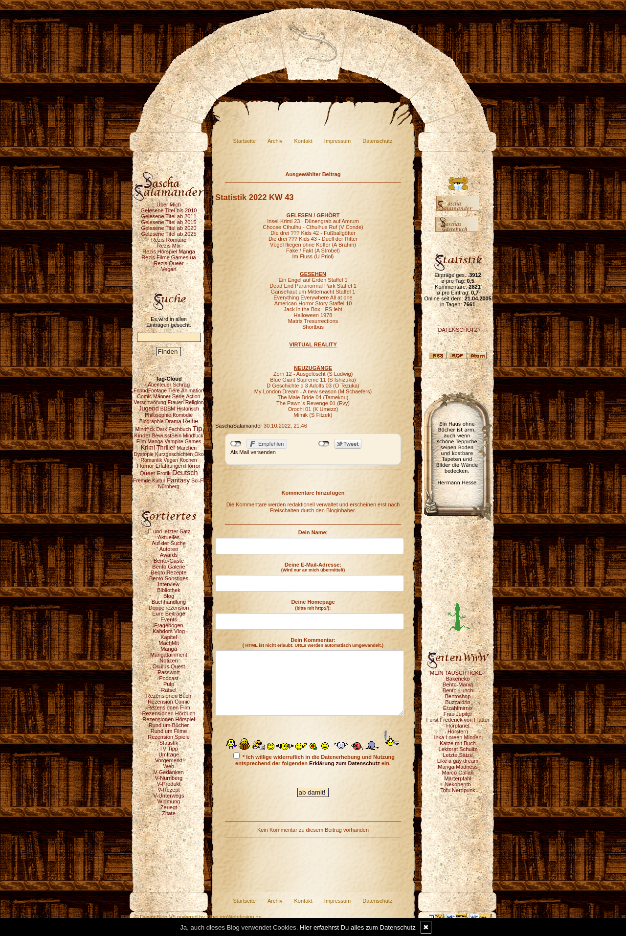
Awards (169, 555)
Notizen (168, 660)
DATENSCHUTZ (457, 330)
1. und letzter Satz (169, 531)
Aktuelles (169, 537)
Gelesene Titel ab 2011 (168, 216)
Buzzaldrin (457, 702)
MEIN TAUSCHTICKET (458, 673)
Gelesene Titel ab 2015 (168, 222)
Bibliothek (168, 590)
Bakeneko (458, 679)
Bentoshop (458, 696)
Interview (168, 584)
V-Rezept (168, 790)
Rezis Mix (168, 246)
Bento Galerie (168, 567)
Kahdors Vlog (169, 631)
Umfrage (168, 754)
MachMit (168, 643)
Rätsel (168, 690)
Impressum (337, 141)
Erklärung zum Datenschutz (344, 763)
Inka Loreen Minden (457, 737)
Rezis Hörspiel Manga (168, 251)
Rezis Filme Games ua (168, 257)
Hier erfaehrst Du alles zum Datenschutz (358, 927)
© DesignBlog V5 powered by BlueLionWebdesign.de (198, 917)
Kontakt (303, 141)
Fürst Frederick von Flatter (458, 720)
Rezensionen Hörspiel (168, 719)
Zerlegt (168, 807)
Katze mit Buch (458, 743)
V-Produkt (168, 784)
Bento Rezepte (169, 572)
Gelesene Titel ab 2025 (168, 234)
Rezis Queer (168, 263)
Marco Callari (458, 773)
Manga (168, 649)
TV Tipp (168, 749)
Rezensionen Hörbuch (169, 713)
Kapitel (168, 637)
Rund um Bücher (169, 725)
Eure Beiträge (168, 613)
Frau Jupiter (458, 714)
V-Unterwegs (169, 796)
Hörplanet (458, 726)
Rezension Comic (169, 702)
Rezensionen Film (168, 707)
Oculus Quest (169, 666)
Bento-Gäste (169, 561)
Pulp (168, 684)
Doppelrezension (169, 608)
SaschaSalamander (238, 426)
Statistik (169, 743)
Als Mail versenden (253, 452)
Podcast (169, 678)
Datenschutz (377, 141)
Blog (168, 596)
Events (168, 619)
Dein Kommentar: (313, 642)
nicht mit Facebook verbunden (236, 444)
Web (168, 766)
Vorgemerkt (168, 760)
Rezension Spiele (169, 737)
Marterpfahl (457, 778)
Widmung (168, 801)
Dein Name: (313, 532)
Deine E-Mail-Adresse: (313, 567)
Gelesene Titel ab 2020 (168, 228)
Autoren (169, 549)
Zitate (169, 813)
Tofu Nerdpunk (457, 790)
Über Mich (168, 204)
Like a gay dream (457, 761)
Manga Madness (457, 767)
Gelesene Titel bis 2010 (169, 210)
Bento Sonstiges (168, 578)
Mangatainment (168, 655)
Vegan (168, 269)
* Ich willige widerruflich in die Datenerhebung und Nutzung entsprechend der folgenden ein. (314, 759)
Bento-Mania (458, 684)
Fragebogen (168, 625)
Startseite (244, 141)
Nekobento (457, 784)
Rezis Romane (168, 240)
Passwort (168, 672)
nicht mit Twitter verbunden (324, 444)
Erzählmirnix (458, 708)
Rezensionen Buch (168, 696)
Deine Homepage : (313, 605)
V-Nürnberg (168, 778)
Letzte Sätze (457, 755)
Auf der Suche (169, 543)
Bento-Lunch (458, 690)
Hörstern (457, 731)
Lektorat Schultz (458, 749)
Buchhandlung (169, 602)
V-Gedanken (168, 772)
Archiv (275, 141)
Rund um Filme (169, 731)
